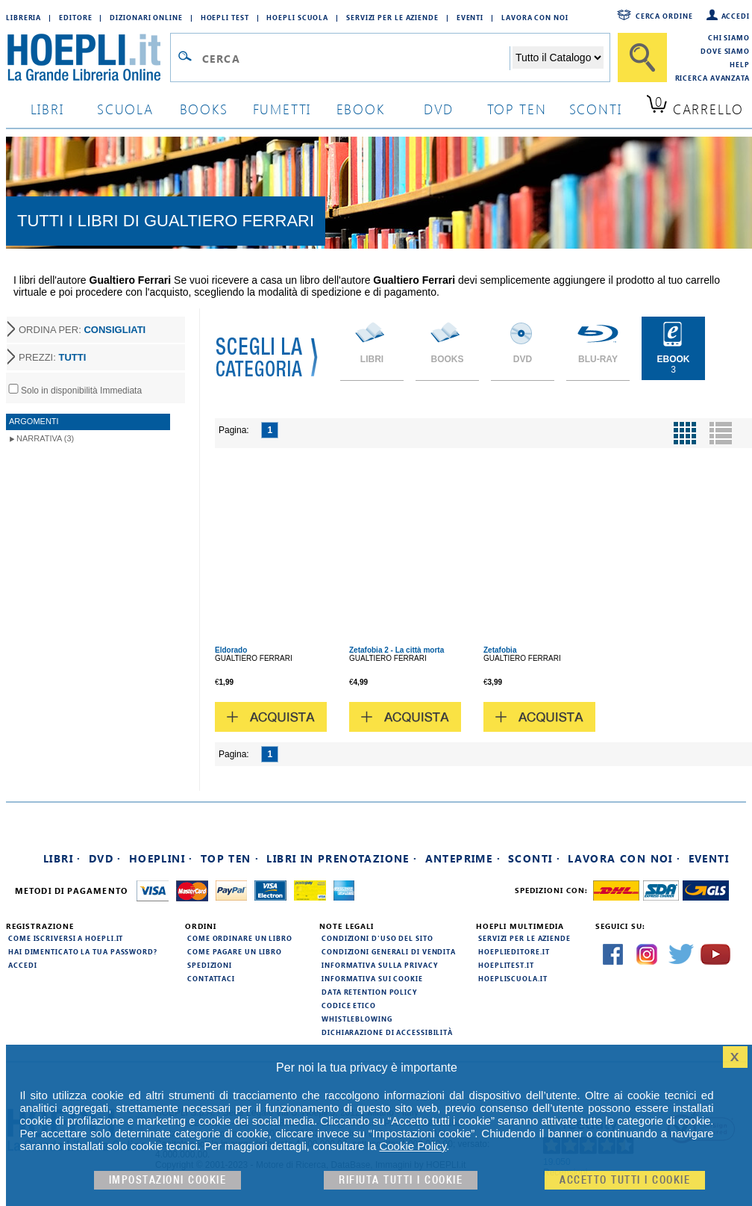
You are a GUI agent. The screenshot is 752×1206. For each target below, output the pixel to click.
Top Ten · (230, 858)
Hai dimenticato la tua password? (82, 951)
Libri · (62, 858)
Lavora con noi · (624, 858)
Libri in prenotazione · (341, 858)
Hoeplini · (161, 858)
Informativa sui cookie (372, 978)
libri (47, 108)
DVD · (105, 858)
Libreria (23, 17)
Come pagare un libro (234, 951)
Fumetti (282, 108)
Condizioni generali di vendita (389, 951)
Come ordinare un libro (239, 937)
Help (740, 64)
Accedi (735, 15)
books (204, 108)
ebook (360, 108)
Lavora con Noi (534, 17)
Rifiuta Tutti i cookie (401, 1180)
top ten (517, 108)
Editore (75, 17)
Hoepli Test (225, 17)
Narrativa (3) (45, 438)
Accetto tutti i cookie (625, 1180)
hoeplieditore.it (513, 951)
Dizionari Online (146, 17)
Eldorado (231, 650)
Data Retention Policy (369, 991)
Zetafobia (499, 650)
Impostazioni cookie (168, 1180)
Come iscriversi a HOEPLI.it (65, 937)
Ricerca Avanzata (712, 77)
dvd (439, 108)
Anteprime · (463, 858)
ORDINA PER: (82, 329)
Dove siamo (725, 50)
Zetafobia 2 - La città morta (396, 650)
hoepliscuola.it (513, 978)
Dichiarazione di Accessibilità (387, 1032)
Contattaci (211, 978)
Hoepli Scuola (297, 17)
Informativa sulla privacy (380, 964)
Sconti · (534, 858)
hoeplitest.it (506, 964)
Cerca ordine (664, 15)
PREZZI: (52, 357)
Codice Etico (349, 1005)
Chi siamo (729, 37)
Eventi (470, 17)
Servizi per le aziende (392, 17)
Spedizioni (209, 964)
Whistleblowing (357, 1018)
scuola (125, 108)
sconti (595, 108)
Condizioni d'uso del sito (377, 937)
